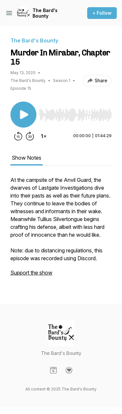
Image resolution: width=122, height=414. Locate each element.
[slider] (75, 115)
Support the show (31, 272)
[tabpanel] (61, 229)
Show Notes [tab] (26, 157)
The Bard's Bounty (45, 13)
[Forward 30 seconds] (29, 136)
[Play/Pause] (23, 115)
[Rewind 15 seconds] (18, 136)
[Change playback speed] (43, 136)
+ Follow (102, 13)
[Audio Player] (75, 113)
